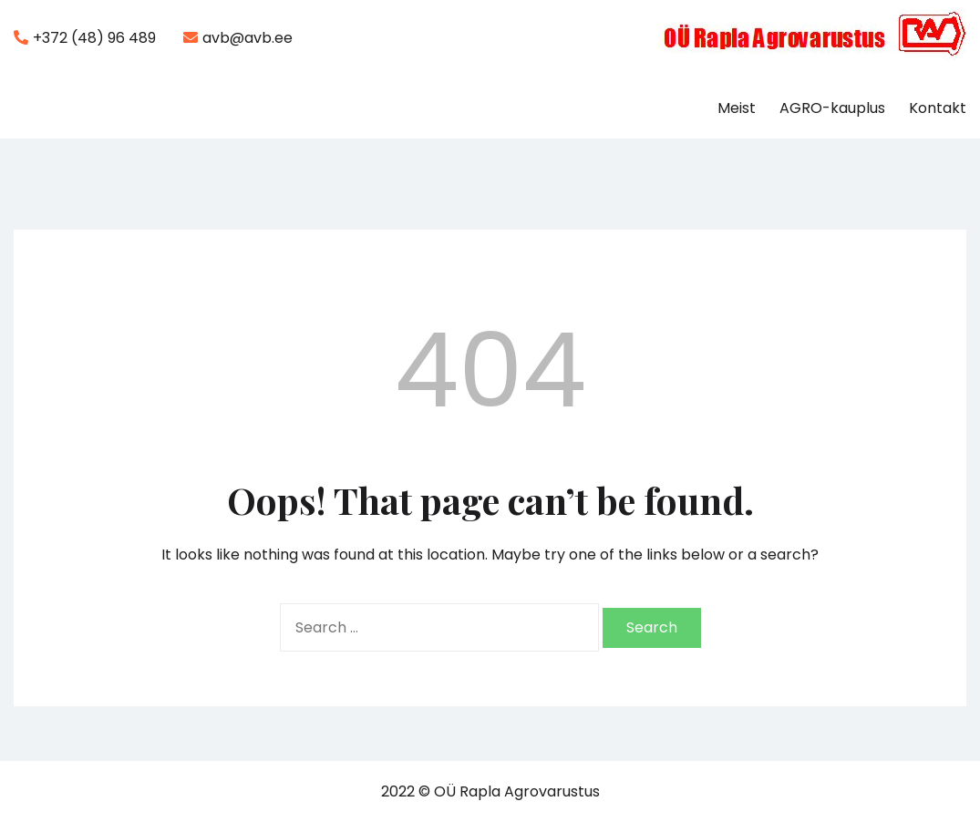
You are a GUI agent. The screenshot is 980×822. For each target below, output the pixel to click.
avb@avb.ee (238, 37)
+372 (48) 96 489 (85, 37)
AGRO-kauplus (832, 108)
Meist (736, 108)
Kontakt (937, 108)
